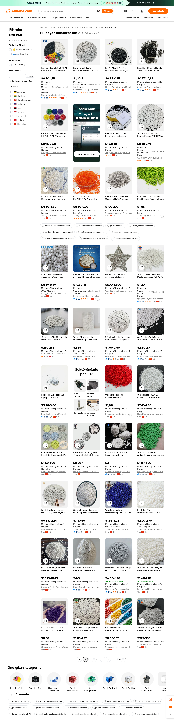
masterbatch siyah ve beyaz (117, 701)
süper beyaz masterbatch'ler (124, 232)
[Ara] (107, 11)
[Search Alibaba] (68, 11)
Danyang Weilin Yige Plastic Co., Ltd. (54, 587)
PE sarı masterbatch (19, 701)
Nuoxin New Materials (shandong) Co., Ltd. (54, 95)
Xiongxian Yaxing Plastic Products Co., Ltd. (150, 644)
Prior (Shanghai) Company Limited (86, 587)
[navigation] (22, 343)
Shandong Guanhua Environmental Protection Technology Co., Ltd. (150, 529)
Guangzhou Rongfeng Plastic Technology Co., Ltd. (86, 90)
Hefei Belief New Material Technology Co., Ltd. (86, 471)
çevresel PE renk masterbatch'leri (83, 701)
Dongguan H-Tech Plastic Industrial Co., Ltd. (54, 293)
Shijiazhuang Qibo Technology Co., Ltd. (86, 296)
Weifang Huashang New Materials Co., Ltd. (54, 471)
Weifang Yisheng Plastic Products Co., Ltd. (150, 471)
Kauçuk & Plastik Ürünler (62, 27)
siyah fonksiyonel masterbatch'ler (51, 714)
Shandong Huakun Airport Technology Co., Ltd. (118, 647)
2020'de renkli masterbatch (89, 226)
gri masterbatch (115, 226)
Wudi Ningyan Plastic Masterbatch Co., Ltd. (118, 291)
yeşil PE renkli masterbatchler (48, 701)
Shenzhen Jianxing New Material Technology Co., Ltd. (118, 471)
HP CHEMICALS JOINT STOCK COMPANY (54, 354)
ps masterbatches (18, 708)
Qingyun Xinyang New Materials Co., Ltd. (150, 299)
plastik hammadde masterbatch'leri (58, 238)
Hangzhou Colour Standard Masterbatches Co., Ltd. (118, 589)
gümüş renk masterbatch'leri (46, 708)
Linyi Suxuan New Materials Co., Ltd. (150, 356)
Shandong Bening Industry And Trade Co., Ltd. (150, 87)
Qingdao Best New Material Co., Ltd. (54, 414)
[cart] (134, 11)
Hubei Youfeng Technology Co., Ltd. (150, 414)
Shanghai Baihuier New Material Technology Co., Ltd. (86, 215)
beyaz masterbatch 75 (20, 714)
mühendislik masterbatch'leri (91, 232)
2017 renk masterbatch (76, 708)
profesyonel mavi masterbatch (94, 238)
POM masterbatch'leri (131, 708)
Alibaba (43, 27)
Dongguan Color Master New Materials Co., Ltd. (54, 152)
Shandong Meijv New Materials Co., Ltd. (54, 647)
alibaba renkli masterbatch (125, 238)
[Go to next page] (125, 659)
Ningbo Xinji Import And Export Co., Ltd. (54, 529)
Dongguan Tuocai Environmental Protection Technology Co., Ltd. (86, 647)
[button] (98, 11)
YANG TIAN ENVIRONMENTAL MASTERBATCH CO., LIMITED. (150, 158)
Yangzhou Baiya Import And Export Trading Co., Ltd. (118, 152)
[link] (170, 699)
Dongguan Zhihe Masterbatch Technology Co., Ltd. (150, 589)
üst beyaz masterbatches (141, 226)
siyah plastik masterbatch (84, 714)
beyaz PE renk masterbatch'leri (56, 226)
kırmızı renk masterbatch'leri (115, 714)
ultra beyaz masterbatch (145, 714)
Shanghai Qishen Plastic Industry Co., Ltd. (86, 529)
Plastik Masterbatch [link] (107, 27)
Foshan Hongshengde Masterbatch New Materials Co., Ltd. (86, 356)
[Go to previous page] (79, 659)
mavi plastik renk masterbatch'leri (57, 232)
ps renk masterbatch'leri (103, 708)
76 (120, 659)
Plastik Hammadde (85, 27)
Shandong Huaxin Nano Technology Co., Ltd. (150, 215)
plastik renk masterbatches (148, 701)
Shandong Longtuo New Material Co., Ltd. (118, 213)
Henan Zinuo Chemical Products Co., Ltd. (118, 87)
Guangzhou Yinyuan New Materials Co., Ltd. (54, 215)
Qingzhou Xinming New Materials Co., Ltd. (118, 356)
